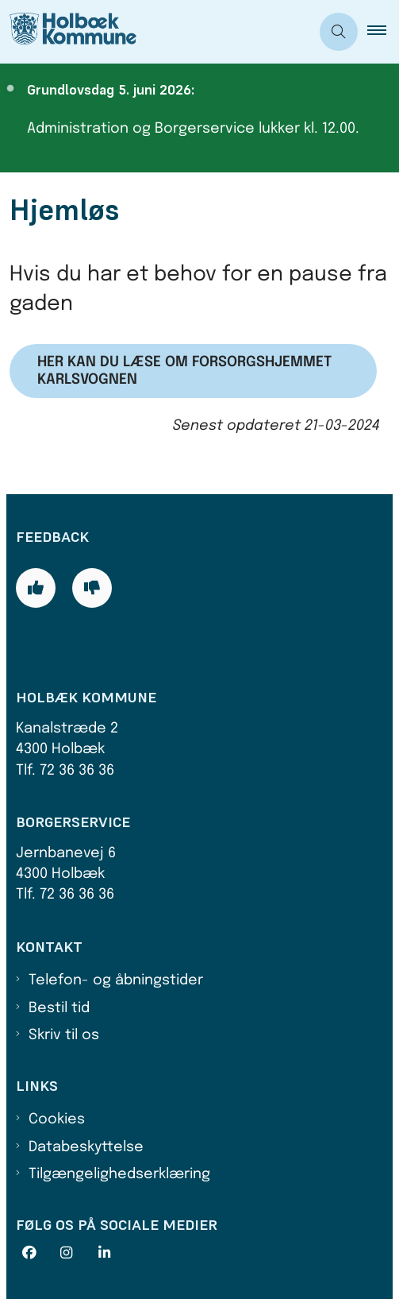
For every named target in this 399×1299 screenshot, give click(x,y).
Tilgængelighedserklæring (119, 1174)
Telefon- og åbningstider (116, 980)
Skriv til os (64, 1035)
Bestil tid (59, 1008)
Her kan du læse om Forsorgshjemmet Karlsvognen (184, 371)
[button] (383, 32)
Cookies (57, 1119)
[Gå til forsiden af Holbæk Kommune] (155, 32)
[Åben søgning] (339, 32)
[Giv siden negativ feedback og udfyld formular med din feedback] (92, 588)
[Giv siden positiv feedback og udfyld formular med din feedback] (36, 588)
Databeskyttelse (86, 1147)
